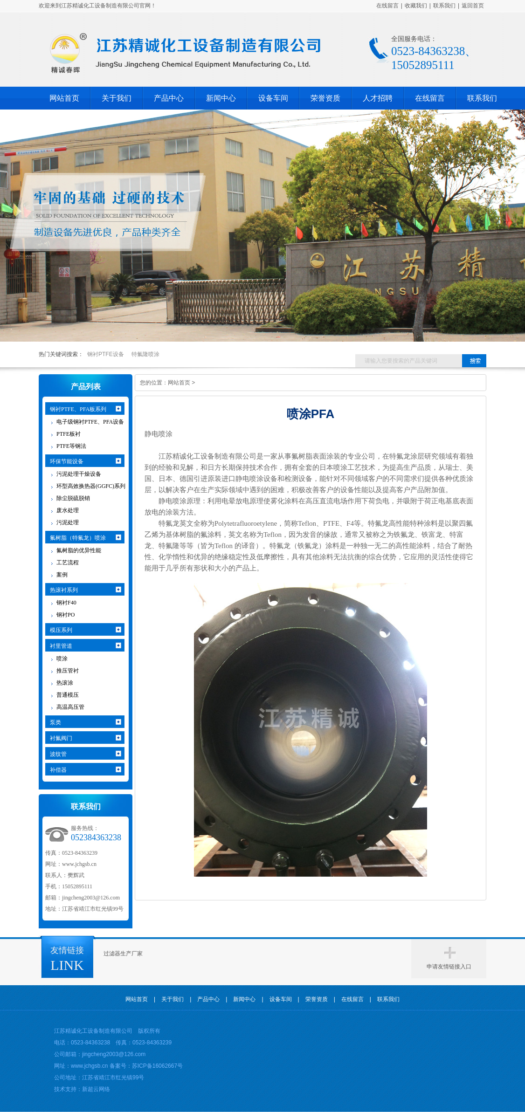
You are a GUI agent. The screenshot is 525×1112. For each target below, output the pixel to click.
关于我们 (116, 98)
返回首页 (473, 5)
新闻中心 (221, 98)
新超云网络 (96, 1089)
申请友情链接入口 (449, 966)
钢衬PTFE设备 (105, 354)
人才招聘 (378, 98)
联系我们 (444, 5)
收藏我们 (416, 5)
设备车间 (273, 98)
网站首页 (64, 98)
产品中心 (169, 98)
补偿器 (58, 770)
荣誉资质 (325, 98)
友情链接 (67, 950)
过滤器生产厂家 (123, 953)
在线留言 (387, 5)
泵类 (55, 722)
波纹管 (58, 754)
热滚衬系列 (64, 590)
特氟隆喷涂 (145, 354)
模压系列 (61, 630)
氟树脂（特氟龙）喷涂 (78, 538)
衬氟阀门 (61, 738)
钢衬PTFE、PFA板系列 (78, 409)
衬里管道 (61, 646)
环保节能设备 (66, 461)
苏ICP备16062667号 (157, 1066)
